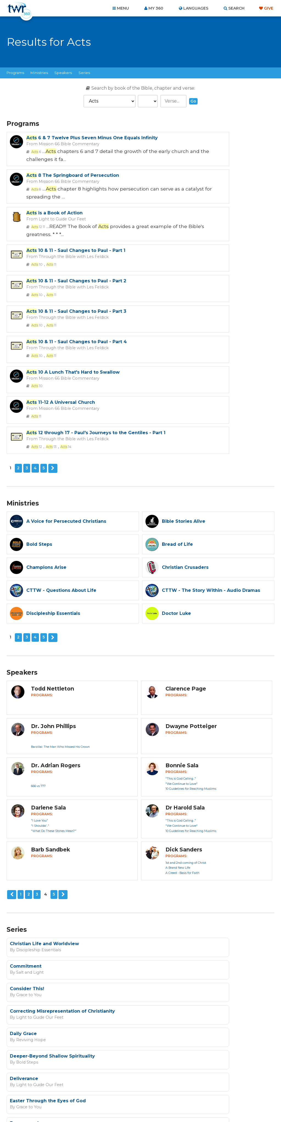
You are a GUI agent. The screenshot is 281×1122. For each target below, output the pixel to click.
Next (52, 318)
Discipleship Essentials (36, 798)
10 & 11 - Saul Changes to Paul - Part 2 (76, 221)
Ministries (39, 72)
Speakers (63, 72)
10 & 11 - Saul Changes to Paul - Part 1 (211, 185)
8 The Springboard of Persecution (208, 137)
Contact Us (94, 1092)
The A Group (180, 1105)
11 (184, 198)
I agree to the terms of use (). (112, 970)
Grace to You (26, 819)
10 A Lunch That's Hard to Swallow (208, 250)
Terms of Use (203, 998)
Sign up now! (86, 983)
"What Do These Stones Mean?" (53, 680)
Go (193, 101)
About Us (64, 1092)
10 (171, 198)
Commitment (161, 791)
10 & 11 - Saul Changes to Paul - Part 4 (76, 250)
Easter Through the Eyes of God (183, 857)
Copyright (202, 1092)
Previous (11, 743)
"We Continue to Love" (181, 633)
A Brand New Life (177, 717)
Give (268, 8)
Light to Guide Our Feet (58, 191)
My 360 (155, 8)
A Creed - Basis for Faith (182, 722)
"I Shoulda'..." (40, 675)
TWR (144, 1105)
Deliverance (24, 857)
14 (197, 298)
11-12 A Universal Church (60, 279)
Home (40, 1092)
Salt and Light (163, 798)
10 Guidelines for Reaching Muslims (190, 638)
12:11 (37, 198)
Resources (234, 1092)
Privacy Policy (175, 998)
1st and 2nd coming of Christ (185, 712)
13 (184, 298)
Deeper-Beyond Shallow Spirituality (188, 835)
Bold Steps (161, 841)
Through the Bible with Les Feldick (203, 191)
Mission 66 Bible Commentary (64, 149)
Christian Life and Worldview (44, 791)
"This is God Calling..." (180, 627)
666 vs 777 (38, 635)
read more (144, 970)
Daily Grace (23, 835)
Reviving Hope (28, 841)
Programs (15, 72)
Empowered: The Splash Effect (182, 879)
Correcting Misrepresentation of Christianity (198, 813)
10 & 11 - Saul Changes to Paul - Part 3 (212, 221)
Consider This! (27, 813)
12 (171, 298)
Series (84, 72)
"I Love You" (39, 669)
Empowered (24, 879)
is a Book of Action (54, 185)
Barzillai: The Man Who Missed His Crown (60, 596)
